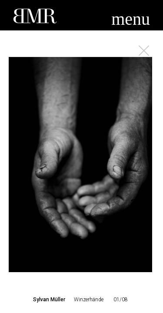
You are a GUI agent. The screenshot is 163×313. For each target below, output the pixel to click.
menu (130, 19)
